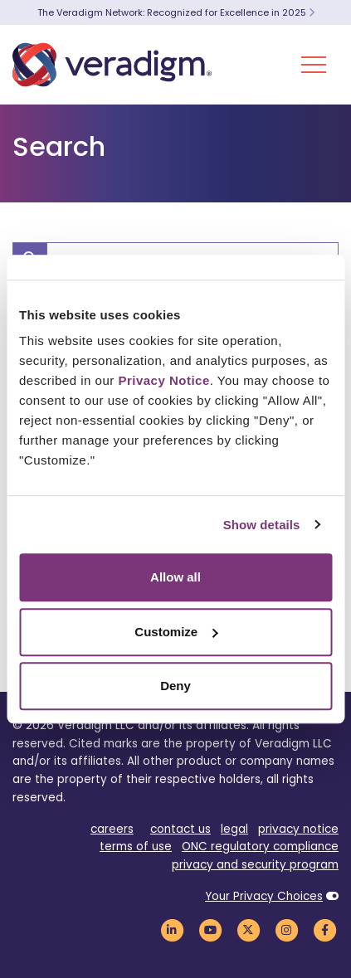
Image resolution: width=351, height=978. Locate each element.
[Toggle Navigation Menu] (313, 64)
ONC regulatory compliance (260, 846)
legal (234, 829)
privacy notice (298, 829)
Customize (175, 632)
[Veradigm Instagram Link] (286, 929)
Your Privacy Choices (264, 896)
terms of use (136, 846)
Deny (175, 686)
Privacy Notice (163, 380)
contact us (180, 829)
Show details (261, 525)
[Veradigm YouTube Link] (210, 929)
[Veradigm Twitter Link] (248, 929)
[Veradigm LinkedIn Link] (172, 929)
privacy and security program (255, 865)
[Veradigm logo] (112, 65)
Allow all (175, 577)
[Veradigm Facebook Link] (324, 929)
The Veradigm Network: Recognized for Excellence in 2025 (175, 12)
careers (112, 829)
